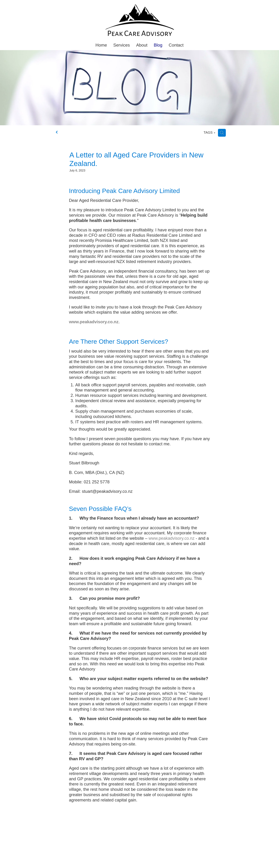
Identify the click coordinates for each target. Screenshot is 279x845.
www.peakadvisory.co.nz (171, 538)
